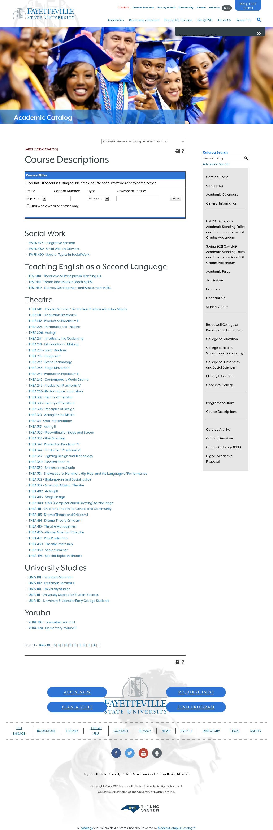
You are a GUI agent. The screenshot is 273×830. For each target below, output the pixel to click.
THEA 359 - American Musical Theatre (56, 485)
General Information (221, 203)
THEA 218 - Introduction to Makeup (54, 344)
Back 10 (44, 645)
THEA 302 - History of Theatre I (51, 397)
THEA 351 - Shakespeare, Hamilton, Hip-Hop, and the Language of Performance (88, 474)
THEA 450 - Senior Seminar (48, 550)
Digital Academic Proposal (219, 458)
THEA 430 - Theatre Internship (51, 544)
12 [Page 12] (84, 645)
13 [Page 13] (89, 645)
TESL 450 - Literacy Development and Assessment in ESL (70, 288)
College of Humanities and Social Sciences (223, 364)
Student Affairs (217, 307)
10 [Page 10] (75, 645)
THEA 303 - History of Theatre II (51, 403)
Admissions (214, 280)
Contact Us (214, 186)
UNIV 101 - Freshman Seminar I (51, 577)
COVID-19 (123, 7)
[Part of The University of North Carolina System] (139, 809)
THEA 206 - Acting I (42, 333)
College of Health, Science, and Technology (224, 350)
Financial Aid (216, 298)
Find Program (195, 706)
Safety (256, 730)
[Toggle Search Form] (259, 21)
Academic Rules (218, 272)
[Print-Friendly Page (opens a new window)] (177, 151)
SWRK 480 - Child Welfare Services (54, 249)
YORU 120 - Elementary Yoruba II (53, 628)
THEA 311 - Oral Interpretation (50, 421)
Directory (211, 730)
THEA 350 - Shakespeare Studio (52, 468)
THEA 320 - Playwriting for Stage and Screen (61, 432)
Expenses (213, 289)
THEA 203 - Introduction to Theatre (54, 327)
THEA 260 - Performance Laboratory (56, 391)
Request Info (248, 5)
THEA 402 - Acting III (43, 491)
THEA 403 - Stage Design (47, 497)
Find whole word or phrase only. (55, 206)
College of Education (222, 339)
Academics (116, 22)
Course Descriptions (221, 412)
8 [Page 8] (66, 645)
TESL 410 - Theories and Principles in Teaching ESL (65, 276)
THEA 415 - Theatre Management (53, 526)
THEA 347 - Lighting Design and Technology (61, 456)
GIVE (227, 8)
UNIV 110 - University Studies (49, 589)
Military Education (219, 376)
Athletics (214, 7)
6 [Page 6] (59, 645)
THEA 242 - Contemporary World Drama (58, 380)
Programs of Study (220, 403)
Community (186, 7)
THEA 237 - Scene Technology (50, 362)
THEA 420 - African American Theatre (56, 532)
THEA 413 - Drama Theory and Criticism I (58, 515)
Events (186, 730)
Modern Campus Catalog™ (176, 828)
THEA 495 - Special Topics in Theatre (55, 556)
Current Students (143, 7)
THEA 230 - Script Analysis (47, 350)
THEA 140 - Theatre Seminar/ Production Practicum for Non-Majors (78, 309)
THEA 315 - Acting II (42, 427)
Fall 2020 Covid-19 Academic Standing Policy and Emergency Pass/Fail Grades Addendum (225, 229)
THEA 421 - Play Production (48, 538)
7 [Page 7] (62, 645)
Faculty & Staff (166, 7)
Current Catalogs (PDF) (223, 447)
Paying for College (178, 22)
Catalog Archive (218, 429)
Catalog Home (217, 177)
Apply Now (77, 691)
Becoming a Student (144, 22)
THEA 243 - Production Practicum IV (55, 385)
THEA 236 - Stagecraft (45, 356)
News (166, 730)
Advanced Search (216, 164)
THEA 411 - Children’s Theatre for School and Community (70, 509)
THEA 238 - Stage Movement (49, 368)
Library (72, 730)
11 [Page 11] (80, 645)
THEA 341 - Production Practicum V (54, 444)
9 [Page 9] (70, 645)
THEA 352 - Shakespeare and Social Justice (60, 479)
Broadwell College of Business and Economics (224, 327)
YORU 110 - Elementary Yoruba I (52, 622)
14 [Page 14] (93, 645)
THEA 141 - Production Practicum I (53, 315)
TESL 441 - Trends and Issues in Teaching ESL (61, 282)
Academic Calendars (222, 195)
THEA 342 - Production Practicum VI (55, 450)
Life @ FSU (205, 22)
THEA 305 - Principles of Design (51, 409)
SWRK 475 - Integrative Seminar (52, 243)
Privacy (145, 730)
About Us (224, 22)
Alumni (201, 7)
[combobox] (143, 141)
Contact (121, 730)
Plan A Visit (77, 706)
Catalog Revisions (219, 438)
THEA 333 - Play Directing (47, 438)
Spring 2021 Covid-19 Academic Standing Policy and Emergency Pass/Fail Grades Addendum (225, 255)
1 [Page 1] (34, 645)
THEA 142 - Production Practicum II (54, 321)
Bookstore (46, 730)
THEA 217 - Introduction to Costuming (56, 338)
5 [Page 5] (55, 645)
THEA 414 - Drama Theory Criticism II (55, 520)
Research (243, 22)
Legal (235, 730)
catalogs (87, 828)
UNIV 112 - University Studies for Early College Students (69, 601)
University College (220, 385)
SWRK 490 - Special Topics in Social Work (59, 255)
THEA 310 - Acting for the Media (52, 415)
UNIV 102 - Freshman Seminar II (52, 583)
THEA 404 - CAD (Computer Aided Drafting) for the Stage (71, 503)
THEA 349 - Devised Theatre (49, 462)
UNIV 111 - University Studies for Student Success (64, 595)
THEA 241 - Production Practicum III (54, 374)
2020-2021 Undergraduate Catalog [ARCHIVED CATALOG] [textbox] (134, 141)
